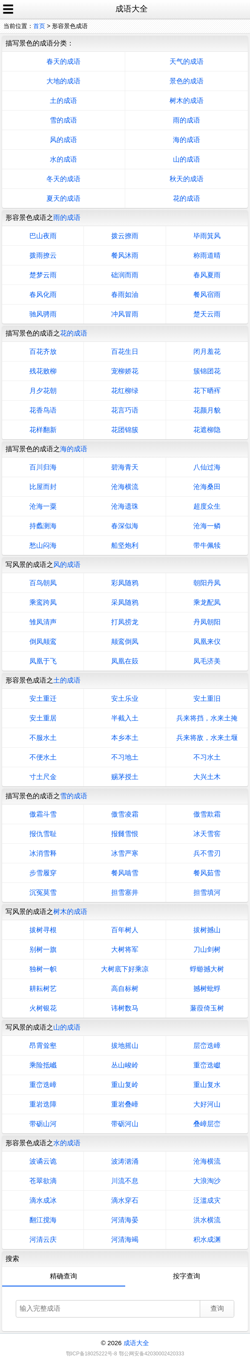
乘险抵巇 (43, 1065)
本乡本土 (124, 737)
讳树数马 (124, 1008)
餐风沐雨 (124, 255)
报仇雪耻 (43, 833)
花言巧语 (124, 410)
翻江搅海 (43, 1220)
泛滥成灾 (207, 1200)
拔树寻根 (43, 929)
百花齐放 (43, 351)
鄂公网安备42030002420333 (151, 1354)
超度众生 (207, 506)
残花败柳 (43, 371)
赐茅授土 (124, 776)
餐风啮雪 (124, 873)
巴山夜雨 (43, 235)
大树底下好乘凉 (125, 969)
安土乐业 (124, 698)
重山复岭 (124, 1084)
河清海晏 (124, 1220)
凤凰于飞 (43, 661)
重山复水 (207, 1084)
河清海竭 (124, 1239)
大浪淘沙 (207, 1180)
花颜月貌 (207, 410)
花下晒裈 (207, 390)
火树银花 (43, 1008)
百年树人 (124, 929)
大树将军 (124, 949)
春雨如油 (124, 294)
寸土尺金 (43, 776)
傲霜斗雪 (43, 814)
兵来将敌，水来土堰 (207, 737)
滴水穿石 (124, 1200)
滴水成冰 (43, 1200)
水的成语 (63, 159)
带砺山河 (43, 1123)
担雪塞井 (124, 892)
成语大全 (136, 1342)
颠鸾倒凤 (124, 641)
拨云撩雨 (124, 235)
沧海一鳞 (207, 525)
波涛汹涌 (124, 1161)
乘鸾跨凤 (43, 602)
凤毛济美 (207, 661)
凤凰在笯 (124, 661)
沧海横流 (124, 486)
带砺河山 (124, 1123)
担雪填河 (207, 892)
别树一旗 (43, 949)
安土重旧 (207, 698)
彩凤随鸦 (124, 582)
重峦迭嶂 (43, 1084)
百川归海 (43, 467)
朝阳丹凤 (207, 582)
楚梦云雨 (43, 275)
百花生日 (124, 351)
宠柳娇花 (124, 371)
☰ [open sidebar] (8, 9)
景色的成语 (187, 81)
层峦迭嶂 (207, 1045)
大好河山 (207, 1104)
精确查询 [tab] (63, 1276)
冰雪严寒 (124, 853)
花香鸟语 (43, 410)
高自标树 (124, 988)
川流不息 (124, 1180)
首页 (39, 26)
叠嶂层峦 (207, 1123)
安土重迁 (43, 698)
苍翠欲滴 (43, 1180)
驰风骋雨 (43, 314)
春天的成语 (63, 61)
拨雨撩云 (43, 255)
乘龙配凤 (207, 602)
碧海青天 (124, 467)
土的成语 (63, 100)
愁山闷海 (43, 545)
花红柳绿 (124, 390)
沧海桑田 (207, 486)
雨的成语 (186, 120)
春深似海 (124, 525)
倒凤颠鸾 (43, 641)
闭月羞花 (207, 351)
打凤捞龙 (124, 622)
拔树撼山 (207, 929)
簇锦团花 (207, 371)
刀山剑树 (207, 949)
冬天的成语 (63, 178)
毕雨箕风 (207, 235)
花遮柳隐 (207, 429)
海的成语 (186, 139)
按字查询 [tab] (186, 1276)
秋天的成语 (187, 178)
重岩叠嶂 (124, 1104)
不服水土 (43, 737)
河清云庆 (43, 1239)
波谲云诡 (43, 1161)
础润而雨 (124, 275)
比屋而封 (43, 486)
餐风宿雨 (207, 294)
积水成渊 (207, 1239)
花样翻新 (43, 429)
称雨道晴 (207, 255)
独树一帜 (43, 969)
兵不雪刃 (207, 853)
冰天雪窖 (207, 833)
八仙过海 (207, 467)
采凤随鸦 (124, 602)
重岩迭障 (43, 1104)
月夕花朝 (43, 390)
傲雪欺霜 (207, 814)
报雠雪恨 (124, 833)
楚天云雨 (207, 314)
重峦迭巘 (207, 1065)
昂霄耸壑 (43, 1045)
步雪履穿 (43, 873)
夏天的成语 (63, 198)
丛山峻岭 (124, 1065)
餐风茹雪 (207, 873)
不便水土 (43, 757)
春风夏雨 (207, 275)
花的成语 (186, 198)
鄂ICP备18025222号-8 (91, 1354)
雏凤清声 (43, 622)
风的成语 (63, 139)
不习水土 (207, 757)
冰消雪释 (43, 853)
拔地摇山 (124, 1045)
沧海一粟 (43, 506)
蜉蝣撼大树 (207, 969)
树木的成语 (187, 100)
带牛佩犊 (207, 545)
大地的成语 (63, 81)
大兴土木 (207, 776)
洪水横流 (207, 1220)
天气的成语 (187, 61)
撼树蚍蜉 (207, 988)
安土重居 (43, 718)
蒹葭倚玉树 (207, 1008)
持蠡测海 (43, 525)
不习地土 (124, 757)
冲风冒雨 (124, 314)
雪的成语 (63, 120)
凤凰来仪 (207, 641)
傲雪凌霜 (124, 814)
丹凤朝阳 (207, 622)
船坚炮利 (124, 545)
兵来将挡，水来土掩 (207, 718)
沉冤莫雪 (43, 892)
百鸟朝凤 (43, 582)
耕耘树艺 (43, 988)
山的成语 (186, 159)
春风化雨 (43, 294)
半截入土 (124, 718)
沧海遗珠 (124, 506)
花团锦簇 (124, 429)
